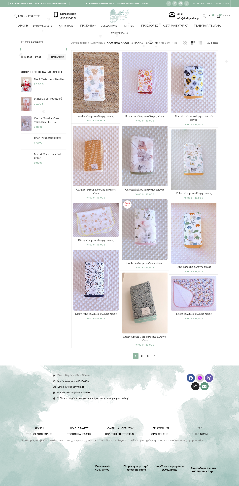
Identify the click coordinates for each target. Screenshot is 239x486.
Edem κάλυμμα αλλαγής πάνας (193, 319)
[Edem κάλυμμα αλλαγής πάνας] (193, 299)
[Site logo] (119, 15)
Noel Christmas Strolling (49, 79)
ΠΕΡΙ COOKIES (160, 434)
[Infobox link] (64, 16)
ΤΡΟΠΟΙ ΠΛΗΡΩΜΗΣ (79, 440)
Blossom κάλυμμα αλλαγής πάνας (145, 122)
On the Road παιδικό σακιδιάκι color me (46, 120)
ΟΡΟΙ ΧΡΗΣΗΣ (159, 440)
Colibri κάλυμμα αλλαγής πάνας (145, 269)
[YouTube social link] (180, 3)
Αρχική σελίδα (79, 42)
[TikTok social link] (186, 3)
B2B (200, 434)
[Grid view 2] (110, 48)
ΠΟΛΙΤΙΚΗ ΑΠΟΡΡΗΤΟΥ (119, 434)
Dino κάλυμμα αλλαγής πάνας (193, 273)
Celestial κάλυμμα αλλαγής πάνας (145, 195)
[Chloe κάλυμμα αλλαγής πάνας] (193, 165)
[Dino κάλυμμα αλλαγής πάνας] (193, 239)
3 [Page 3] (148, 361)
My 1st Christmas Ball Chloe (47, 155)
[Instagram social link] (174, 3)
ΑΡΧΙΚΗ (39, 434)
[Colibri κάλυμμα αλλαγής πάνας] (145, 235)
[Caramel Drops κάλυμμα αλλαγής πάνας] (96, 161)
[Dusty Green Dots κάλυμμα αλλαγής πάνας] (145, 309)
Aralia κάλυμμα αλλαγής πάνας (96, 122)
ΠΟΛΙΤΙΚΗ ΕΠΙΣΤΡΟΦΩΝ (119, 440)
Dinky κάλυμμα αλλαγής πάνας (96, 246)
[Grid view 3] (117, 48)
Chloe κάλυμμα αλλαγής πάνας (194, 199)
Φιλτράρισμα (57, 57)
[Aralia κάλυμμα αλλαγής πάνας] (96, 88)
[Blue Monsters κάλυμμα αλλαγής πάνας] (193, 88)
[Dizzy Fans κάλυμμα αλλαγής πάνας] (96, 286)
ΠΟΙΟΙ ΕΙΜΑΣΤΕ (79, 434)
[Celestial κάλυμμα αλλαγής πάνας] (145, 162)
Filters (141, 48)
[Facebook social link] (168, 3)
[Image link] (36, 463)
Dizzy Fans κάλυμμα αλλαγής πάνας (95, 319)
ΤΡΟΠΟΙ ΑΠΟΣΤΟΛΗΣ (39, 440)
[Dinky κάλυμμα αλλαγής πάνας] (96, 226)
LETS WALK (98, 42)
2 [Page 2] (141, 361)
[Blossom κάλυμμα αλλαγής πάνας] (145, 88)
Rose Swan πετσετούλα (48, 137)
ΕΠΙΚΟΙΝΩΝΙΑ (200, 440)
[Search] (204, 16)
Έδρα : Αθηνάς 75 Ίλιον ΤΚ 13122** (75, 381)
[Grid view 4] (125, 48)
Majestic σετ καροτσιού (48, 98)
